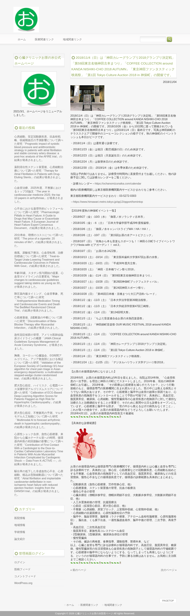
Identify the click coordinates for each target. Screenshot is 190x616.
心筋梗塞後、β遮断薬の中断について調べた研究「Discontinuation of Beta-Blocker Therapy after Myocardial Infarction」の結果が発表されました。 (38, 322)
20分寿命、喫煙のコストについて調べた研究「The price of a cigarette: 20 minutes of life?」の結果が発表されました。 (39, 240)
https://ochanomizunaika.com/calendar (118, 183)
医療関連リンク (89, 604)
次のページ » (169, 570)
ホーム (70, 604)
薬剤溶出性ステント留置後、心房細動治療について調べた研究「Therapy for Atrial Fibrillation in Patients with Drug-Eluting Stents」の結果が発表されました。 (38, 174)
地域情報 (19, 525)
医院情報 (19, 518)
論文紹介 (19, 539)
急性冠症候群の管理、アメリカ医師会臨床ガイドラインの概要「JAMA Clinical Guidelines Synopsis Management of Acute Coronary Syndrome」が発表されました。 (38, 341)
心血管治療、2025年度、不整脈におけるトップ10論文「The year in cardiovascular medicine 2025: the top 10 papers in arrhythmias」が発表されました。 (38, 194)
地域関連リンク (113, 604)
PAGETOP (168, 600)
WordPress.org (23, 583)
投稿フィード (22, 569)
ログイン (19, 562)
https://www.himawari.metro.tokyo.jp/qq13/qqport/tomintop (108, 201)
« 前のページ (78, 570)
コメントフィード (25, 576)
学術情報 (19, 532)
